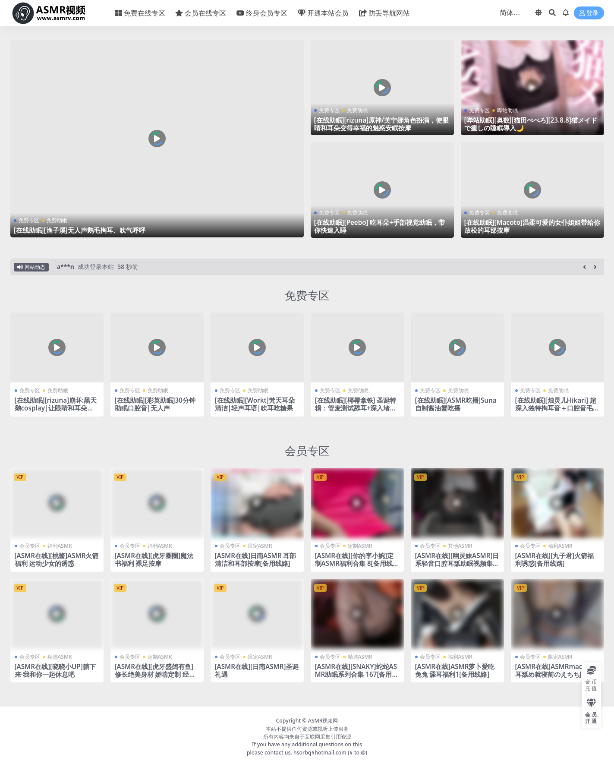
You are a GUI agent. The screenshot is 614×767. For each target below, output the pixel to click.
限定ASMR (260, 545)
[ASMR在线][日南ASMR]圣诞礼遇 (257, 670)
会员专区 (307, 450)
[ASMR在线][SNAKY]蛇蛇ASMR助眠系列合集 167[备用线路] (357, 674)
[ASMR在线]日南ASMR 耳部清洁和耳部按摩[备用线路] (255, 559)
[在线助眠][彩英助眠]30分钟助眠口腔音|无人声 (155, 404)
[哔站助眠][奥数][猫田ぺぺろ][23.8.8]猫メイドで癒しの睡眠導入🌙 (530, 124)
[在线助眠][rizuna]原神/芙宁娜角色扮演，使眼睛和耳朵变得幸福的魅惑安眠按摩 (381, 124)
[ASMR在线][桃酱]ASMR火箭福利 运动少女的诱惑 (57, 559)
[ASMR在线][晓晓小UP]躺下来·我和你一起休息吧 (55, 670)
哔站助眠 (507, 110)
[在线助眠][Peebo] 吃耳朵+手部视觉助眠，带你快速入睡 (379, 226)
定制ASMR (360, 545)
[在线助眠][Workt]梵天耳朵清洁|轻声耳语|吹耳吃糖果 (255, 404)
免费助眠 (57, 220)
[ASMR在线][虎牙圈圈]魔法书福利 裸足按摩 (154, 559)
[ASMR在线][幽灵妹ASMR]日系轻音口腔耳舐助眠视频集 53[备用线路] (457, 563)
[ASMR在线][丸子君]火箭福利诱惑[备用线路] (554, 559)
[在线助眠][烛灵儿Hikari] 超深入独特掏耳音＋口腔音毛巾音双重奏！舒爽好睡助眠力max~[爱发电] (557, 412)
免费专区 (29, 220)
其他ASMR (460, 545)
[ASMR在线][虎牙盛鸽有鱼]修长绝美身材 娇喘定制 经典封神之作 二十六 (155, 674)
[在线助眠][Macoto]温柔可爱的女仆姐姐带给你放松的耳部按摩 (532, 226)
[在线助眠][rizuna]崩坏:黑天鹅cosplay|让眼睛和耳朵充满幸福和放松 (56, 408)
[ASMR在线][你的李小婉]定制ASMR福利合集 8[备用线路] (354, 563)
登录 (588, 13)
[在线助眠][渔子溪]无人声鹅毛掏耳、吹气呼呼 (79, 230)
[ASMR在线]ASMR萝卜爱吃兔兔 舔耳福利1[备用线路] (455, 670)
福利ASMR (59, 545)
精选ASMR (59, 656)
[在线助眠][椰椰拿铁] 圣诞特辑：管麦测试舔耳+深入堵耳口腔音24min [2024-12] (356, 408)
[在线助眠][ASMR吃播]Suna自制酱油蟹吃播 (456, 404)
